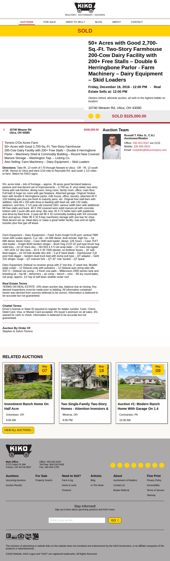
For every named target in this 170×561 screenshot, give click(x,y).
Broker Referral (121, 490)
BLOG (98, 21)
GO (114, 520)
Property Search (43, 480)
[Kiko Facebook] (133, 465)
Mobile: (128, 146)
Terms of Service (155, 490)
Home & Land (69, 485)
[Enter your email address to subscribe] (77, 520)
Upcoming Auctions (16, 480)
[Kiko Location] (126, 465)
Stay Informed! (85, 506)
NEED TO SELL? (75, 21)
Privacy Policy (154, 480)
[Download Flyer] (90, 116)
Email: (127, 150)
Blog (93, 480)
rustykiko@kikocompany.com (149, 150)
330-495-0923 (142, 146)
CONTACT (137, 21)
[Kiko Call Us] (112, 465)
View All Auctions (17, 430)
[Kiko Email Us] (119, 465)
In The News (97, 485)
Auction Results (14, 485)
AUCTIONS (26, 21)
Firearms (66, 490)
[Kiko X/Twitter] (147, 465)
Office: (128, 143)
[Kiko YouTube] (154, 465)
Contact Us (119, 485)
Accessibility (153, 485)
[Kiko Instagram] (161, 465)
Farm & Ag (67, 480)
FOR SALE (49, 21)
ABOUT (116, 21)
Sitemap (151, 495)
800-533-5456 (57, 464)
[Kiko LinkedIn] (140, 465)
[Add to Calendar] (97, 116)
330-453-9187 (141, 143)
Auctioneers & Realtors (125, 480)
